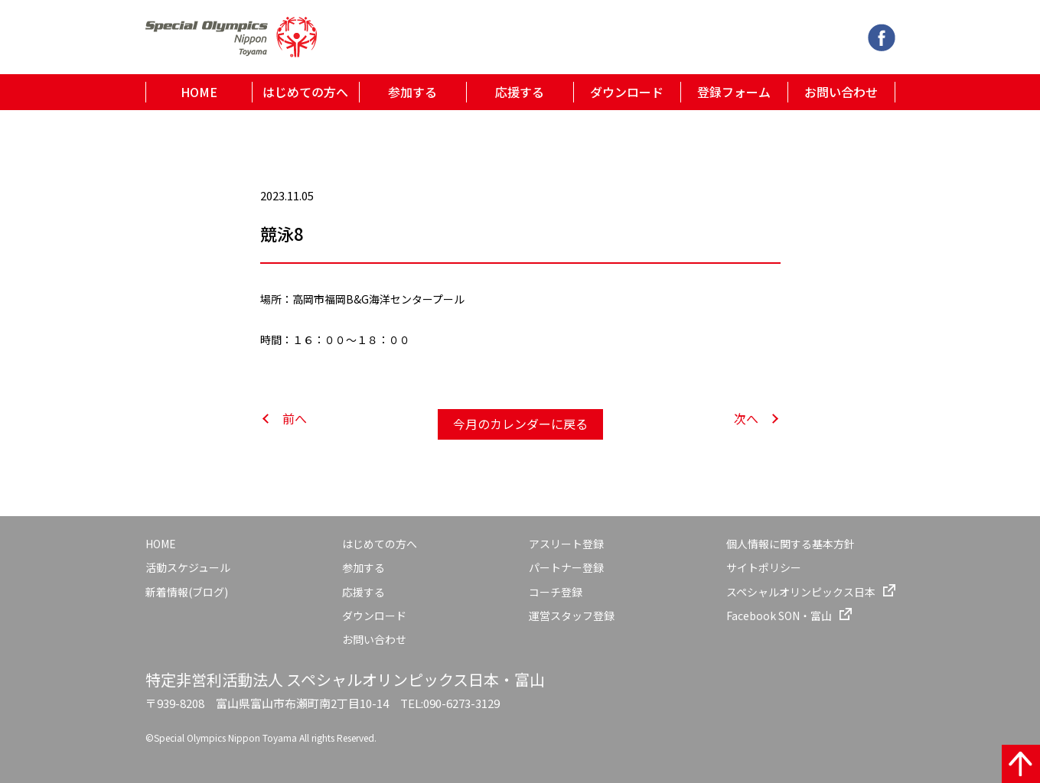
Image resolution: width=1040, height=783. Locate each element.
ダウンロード (626, 92)
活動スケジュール (187, 567)
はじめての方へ (305, 92)
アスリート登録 (566, 543)
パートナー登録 (566, 567)
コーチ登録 (555, 591)
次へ (746, 418)
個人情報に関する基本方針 (790, 543)
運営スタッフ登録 (572, 615)
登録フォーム (734, 92)
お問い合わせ (841, 92)
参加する (412, 92)
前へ (294, 418)
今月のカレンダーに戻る (520, 423)
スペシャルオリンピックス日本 (800, 591)
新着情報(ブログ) (186, 591)
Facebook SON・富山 (779, 615)
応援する (519, 92)
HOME (199, 92)
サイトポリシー (763, 567)
